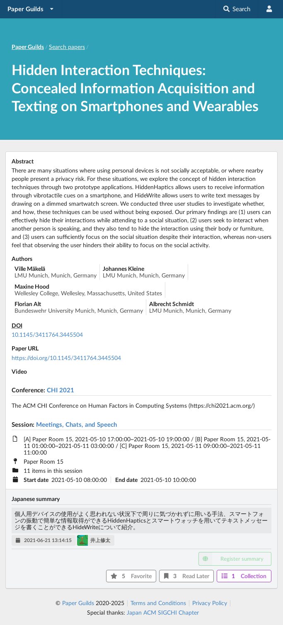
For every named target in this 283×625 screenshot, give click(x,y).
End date (126, 480)
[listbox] (31, 9)
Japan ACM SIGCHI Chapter (163, 612)
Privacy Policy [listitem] (209, 603)
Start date (36, 480)
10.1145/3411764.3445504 (47, 334)
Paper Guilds (78, 602)
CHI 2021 (60, 390)
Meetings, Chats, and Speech (76, 424)
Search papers (67, 46)
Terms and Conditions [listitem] (158, 603)
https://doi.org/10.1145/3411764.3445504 (66, 357)
